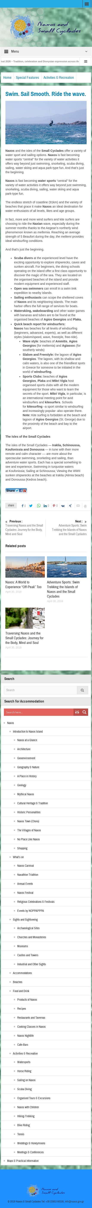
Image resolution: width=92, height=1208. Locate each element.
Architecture (23, 749)
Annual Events (25, 884)
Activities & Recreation (59, 77)
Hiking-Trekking (25, 1116)
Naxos (10, 723)
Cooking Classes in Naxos (31, 1027)
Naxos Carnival (25, 866)
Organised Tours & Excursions (33, 1098)
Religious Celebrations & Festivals (36, 902)
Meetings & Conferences (30, 1152)
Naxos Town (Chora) (28, 821)
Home (7, 77)
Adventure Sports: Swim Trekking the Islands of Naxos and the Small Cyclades (67, 527)
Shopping (22, 848)
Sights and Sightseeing (25, 920)
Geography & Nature (28, 767)
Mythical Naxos (25, 794)
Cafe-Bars (22, 1045)
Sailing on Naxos (26, 1080)
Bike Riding (23, 1125)
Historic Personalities (29, 812)
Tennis (20, 1134)
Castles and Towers (27, 955)
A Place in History (27, 776)
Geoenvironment (26, 758)
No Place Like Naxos (28, 839)
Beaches (17, 982)
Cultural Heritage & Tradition (32, 803)
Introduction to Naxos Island (28, 732)
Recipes (21, 1009)
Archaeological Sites (28, 928)
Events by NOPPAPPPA (30, 911)
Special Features (27, 77)
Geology (21, 785)
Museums (22, 946)
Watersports (23, 1062)
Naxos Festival (25, 893)
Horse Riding (24, 1071)
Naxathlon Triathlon (27, 875)
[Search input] (38, 712)
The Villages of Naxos (29, 830)
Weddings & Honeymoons (31, 1143)
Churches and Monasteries (31, 937)
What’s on (18, 857)
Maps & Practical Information (23, 1161)
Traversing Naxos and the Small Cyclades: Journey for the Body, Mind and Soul (24, 527)
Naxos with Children (28, 1107)
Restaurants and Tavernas (31, 1018)
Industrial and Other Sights (31, 964)
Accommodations (22, 973)
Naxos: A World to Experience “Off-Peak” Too (23, 584)
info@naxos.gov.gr (74, 1201)
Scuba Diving (24, 1089)
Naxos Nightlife (25, 1036)
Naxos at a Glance (27, 740)
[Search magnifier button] (84, 712)
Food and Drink (21, 991)
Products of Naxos (27, 1000)
